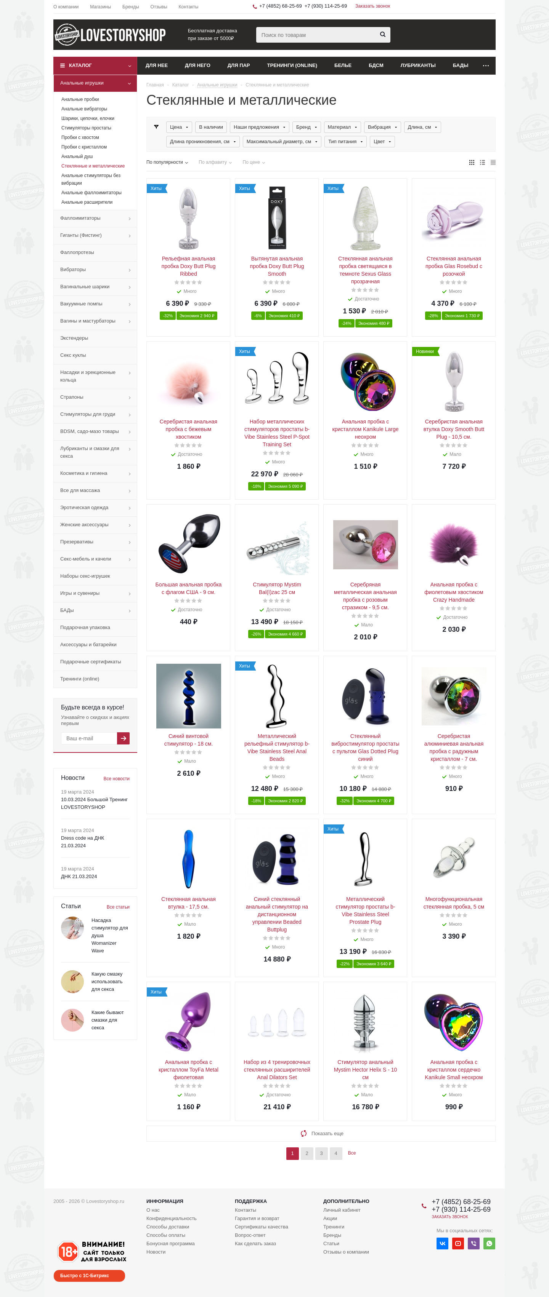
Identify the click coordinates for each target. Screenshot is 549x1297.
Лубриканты (418, 65)
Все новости (117, 778)
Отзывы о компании (346, 1252)
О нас (153, 1210)
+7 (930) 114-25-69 (326, 6)
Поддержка (251, 1201)
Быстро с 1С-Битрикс (84, 1275)
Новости (155, 1252)
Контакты (245, 1210)
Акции (330, 1218)
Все (352, 1153)
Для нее (157, 65)
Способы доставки (167, 1227)
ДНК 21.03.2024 (79, 876)
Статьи (331, 1243)
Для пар (239, 65)
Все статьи (118, 907)
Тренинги (333, 1227)
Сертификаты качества (261, 1227)
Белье (343, 65)
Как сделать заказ (255, 1243)
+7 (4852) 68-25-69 (280, 6)
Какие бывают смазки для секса (108, 1019)
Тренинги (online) (292, 65)
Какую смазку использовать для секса (107, 981)
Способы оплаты (165, 1235)
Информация (164, 1201)
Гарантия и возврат (257, 1218)
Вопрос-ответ (250, 1235)
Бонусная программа (170, 1243)
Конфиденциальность (171, 1218)
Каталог (80, 65)
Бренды (332, 1235)
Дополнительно (346, 1201)
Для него (197, 65)
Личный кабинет (342, 1210)
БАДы (461, 65)
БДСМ (376, 65)
